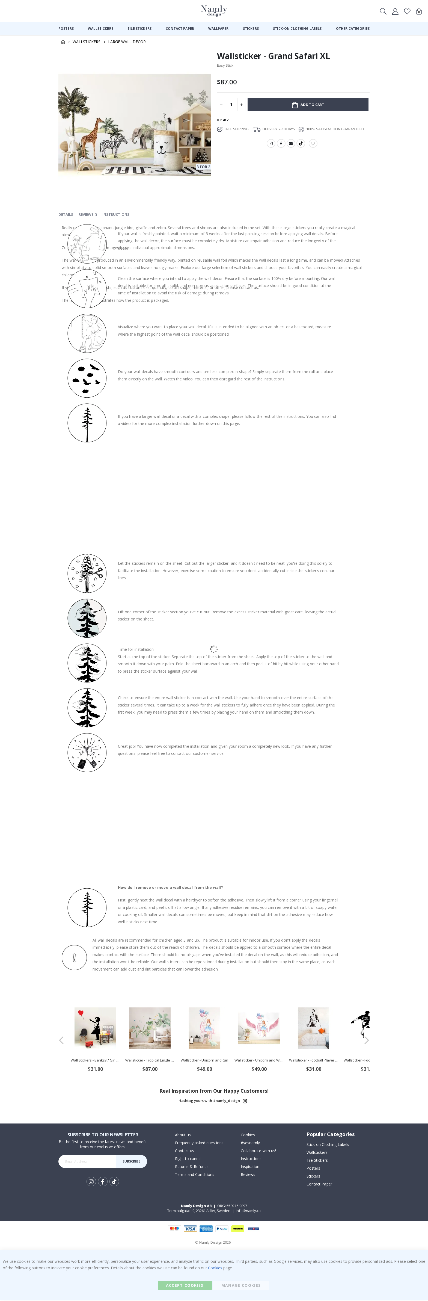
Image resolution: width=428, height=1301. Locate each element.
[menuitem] (66, 28)
